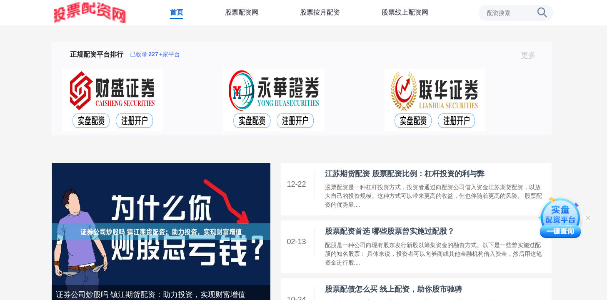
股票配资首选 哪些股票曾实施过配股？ (390, 231)
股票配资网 (241, 12)
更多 (532, 55)
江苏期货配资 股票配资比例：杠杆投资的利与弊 (405, 174)
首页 (176, 12)
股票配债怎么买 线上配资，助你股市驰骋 (393, 289)
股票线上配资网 (405, 12)
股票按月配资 (320, 12)
